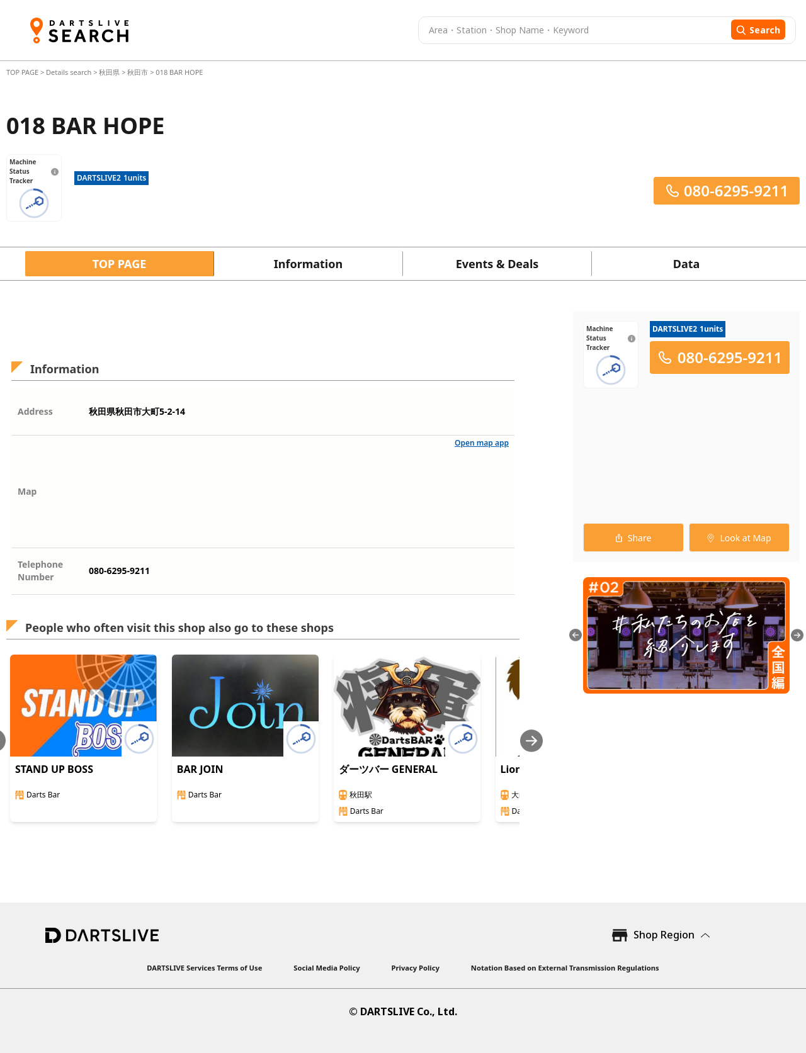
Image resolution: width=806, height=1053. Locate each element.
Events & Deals (497, 263)
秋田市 (137, 72)
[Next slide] (531, 740)
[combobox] (573, 30)
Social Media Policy (326, 967)
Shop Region (664, 935)
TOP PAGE (23, 72)
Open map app (482, 442)
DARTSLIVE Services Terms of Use (204, 967)
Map (27, 491)
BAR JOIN (200, 769)
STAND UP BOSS (54, 769)
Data (686, 263)
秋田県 (109, 72)
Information (308, 263)
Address (35, 411)
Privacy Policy (416, 967)
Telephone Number (40, 570)
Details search (69, 72)
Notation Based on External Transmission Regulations (565, 967)
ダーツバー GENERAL (388, 769)
